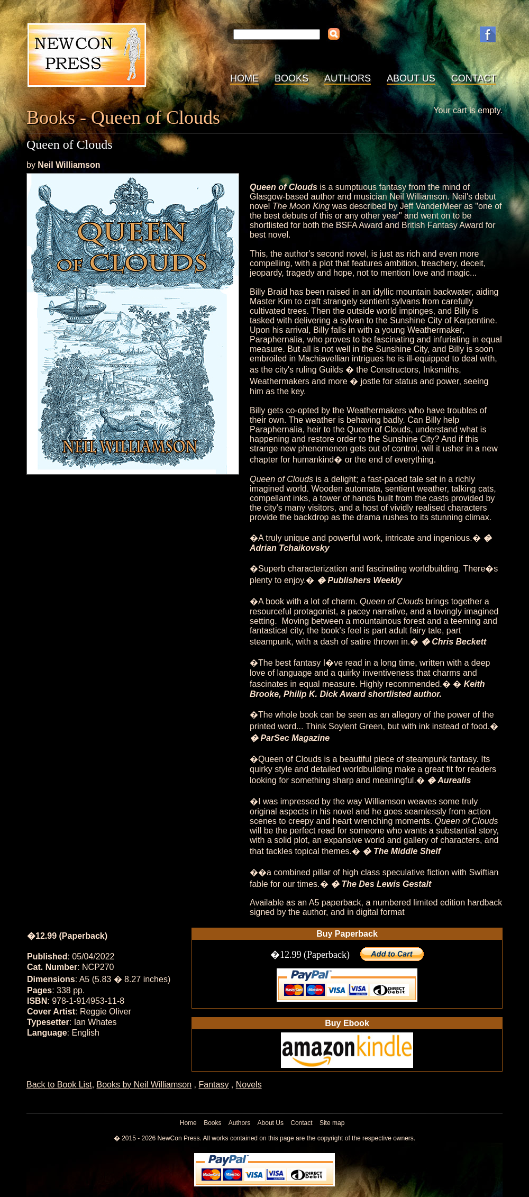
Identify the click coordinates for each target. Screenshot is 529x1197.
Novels (249, 1084)
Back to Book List (59, 1084)
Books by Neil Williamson (144, 1084)
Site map (332, 1123)
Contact (474, 78)
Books (291, 78)
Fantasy (213, 1084)
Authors (347, 78)
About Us (411, 78)
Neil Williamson (69, 164)
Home (244, 78)
